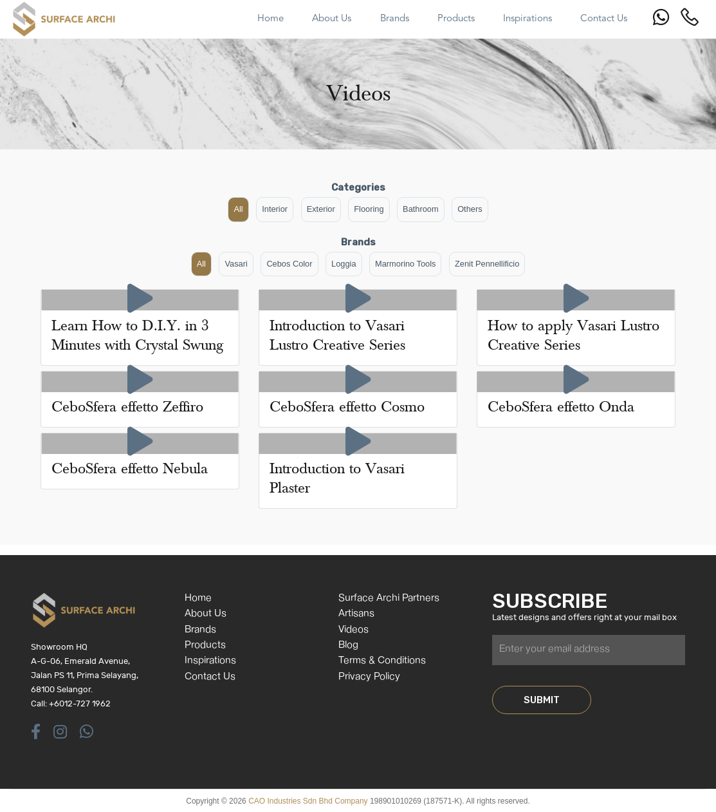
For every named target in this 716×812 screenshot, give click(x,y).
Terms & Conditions (382, 661)
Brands (200, 630)
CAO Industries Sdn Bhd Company (307, 801)
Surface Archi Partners (388, 598)
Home (198, 598)
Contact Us (210, 677)
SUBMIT (542, 700)
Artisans (356, 614)
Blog (348, 645)
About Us (205, 614)
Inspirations (210, 661)
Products (205, 645)
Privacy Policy (369, 677)
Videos (353, 630)
